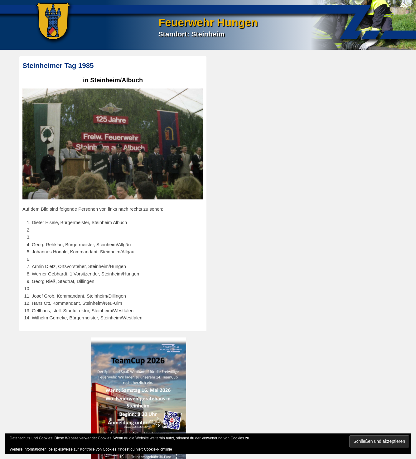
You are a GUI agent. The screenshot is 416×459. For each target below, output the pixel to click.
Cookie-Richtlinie (158, 449)
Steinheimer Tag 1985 (58, 65)
